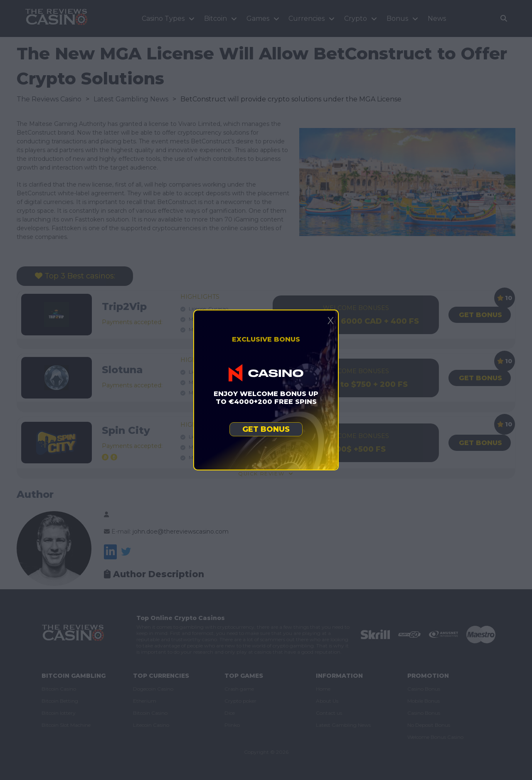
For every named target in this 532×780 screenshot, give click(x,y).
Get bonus (266, 429)
